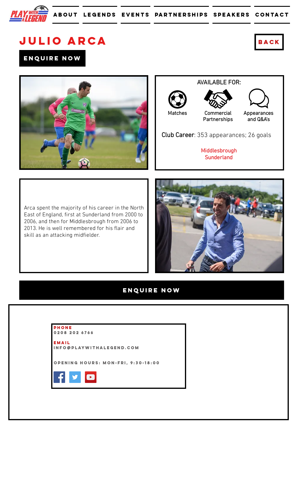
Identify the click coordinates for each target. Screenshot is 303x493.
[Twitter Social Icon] (75, 377)
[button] (52, 58)
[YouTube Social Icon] (90, 377)
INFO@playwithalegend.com (96, 347)
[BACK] (269, 42)
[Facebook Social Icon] (59, 377)
